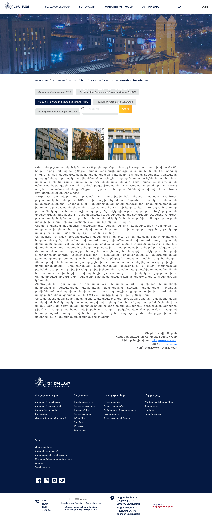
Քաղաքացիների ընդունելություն (51, 455)
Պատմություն (151, 406)
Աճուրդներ (79, 418)
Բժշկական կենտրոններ (69, 80)
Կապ (178, 6)
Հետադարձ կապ (43, 447)
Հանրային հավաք (82, 414)
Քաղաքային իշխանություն (48, 402)
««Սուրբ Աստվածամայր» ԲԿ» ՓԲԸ (57, 111)
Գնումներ (78, 422)
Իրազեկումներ (81, 410)
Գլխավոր (42, 80)
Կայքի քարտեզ (42, 467)
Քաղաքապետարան (57, 6)
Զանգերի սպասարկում (46, 451)
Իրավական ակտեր (83, 402)
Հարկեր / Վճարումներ (114, 406)
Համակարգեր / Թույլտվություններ (120, 410)
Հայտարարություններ (84, 406)
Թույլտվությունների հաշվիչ (117, 418)
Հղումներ (39, 463)
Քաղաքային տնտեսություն (48, 406)
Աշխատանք (80, 430)
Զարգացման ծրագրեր (46, 410)
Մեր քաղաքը (150, 6)
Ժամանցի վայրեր (153, 414)
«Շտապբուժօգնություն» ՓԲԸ (54, 91)
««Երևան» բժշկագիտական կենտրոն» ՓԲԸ (63, 101)
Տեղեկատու (87, 6)
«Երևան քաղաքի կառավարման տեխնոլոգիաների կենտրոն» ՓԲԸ (81, 508)
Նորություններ (42, 414)
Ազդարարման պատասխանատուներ (53, 459)
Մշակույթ (149, 410)
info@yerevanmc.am (164, 340)
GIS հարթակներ (111, 414)
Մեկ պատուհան (112, 402)
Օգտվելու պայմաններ (71, 503)
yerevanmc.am (168, 344)
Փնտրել (125, 108)
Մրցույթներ (79, 426)
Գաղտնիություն (93, 503)
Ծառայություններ (119, 6)
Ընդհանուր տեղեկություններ (159, 402)
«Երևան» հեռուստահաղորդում (50, 418)
